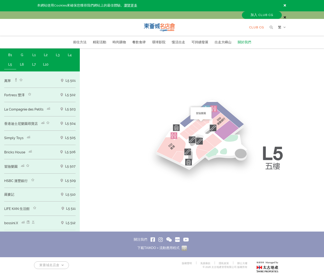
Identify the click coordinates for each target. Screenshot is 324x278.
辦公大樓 (242, 263)
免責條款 (205, 263)
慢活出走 (178, 42)
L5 (10, 64)
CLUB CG (256, 27)
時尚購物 (119, 42)
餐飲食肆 (139, 42)
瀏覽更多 (130, 5)
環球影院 (158, 42)
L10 (46, 64)
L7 (34, 64)
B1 (10, 55)
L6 (22, 64)
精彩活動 (99, 42)
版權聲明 (187, 263)
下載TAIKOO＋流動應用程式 (162, 248)
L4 (70, 55)
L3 (58, 55)
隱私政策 (224, 263)
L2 (46, 55)
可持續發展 (200, 42)
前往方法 (80, 42)
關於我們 (244, 42)
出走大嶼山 (223, 42)
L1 (34, 55)
